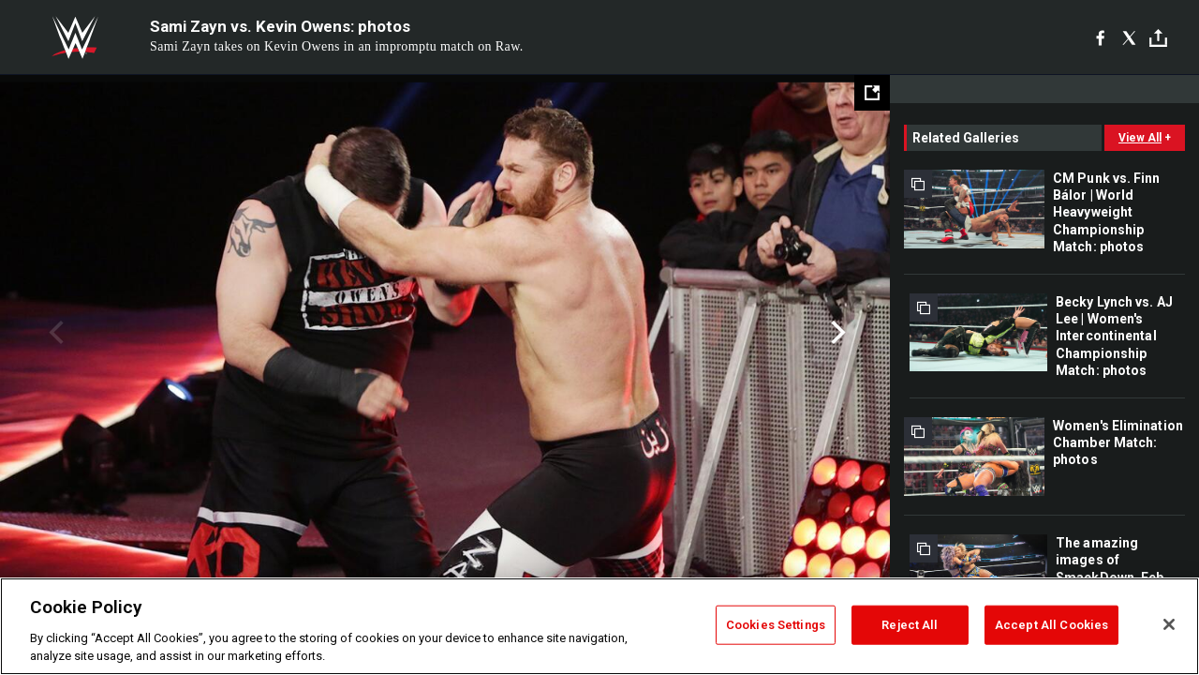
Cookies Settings (775, 625)
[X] (1129, 37)
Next (836, 333)
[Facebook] (1100, 37)
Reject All (909, 625)
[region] (599, 626)
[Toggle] (1158, 38)
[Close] (1169, 624)
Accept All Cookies (1051, 625)
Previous (53, 333)
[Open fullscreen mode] (872, 93)
